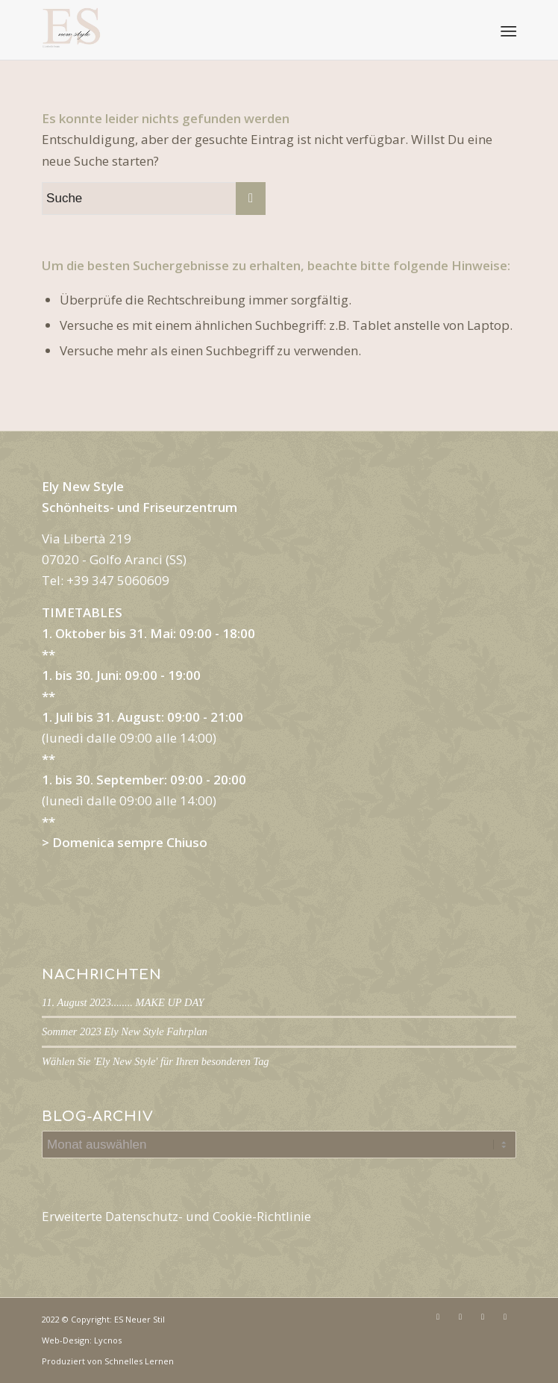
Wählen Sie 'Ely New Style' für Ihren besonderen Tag (155, 1061)
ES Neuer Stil (139, 1319)
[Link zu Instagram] (460, 1316)
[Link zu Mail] (482, 1316)
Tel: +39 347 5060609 (105, 580)
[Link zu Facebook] (438, 1316)
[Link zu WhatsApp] (505, 1316)
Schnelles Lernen (139, 1361)
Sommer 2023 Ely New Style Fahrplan (124, 1031)
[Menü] (507, 31)
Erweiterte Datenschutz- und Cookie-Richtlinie (176, 1216)
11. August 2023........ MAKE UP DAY (123, 1002)
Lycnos (108, 1340)
